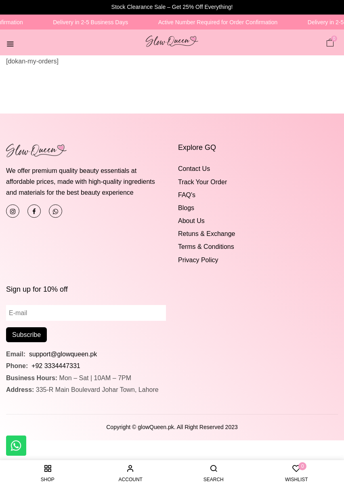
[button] (330, 42)
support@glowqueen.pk (62, 354)
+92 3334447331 (56, 365)
